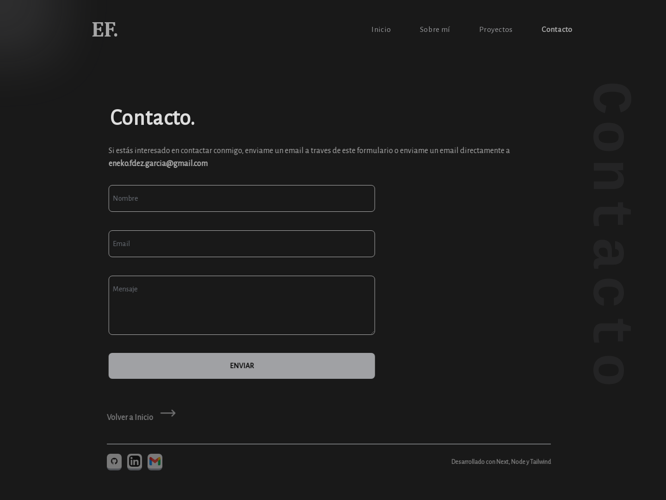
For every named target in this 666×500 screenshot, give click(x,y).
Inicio (381, 29)
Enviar (241, 366)
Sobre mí (434, 29)
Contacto (556, 29)
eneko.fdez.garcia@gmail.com (157, 164)
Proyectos (495, 29)
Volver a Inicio (129, 418)
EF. (105, 29)
